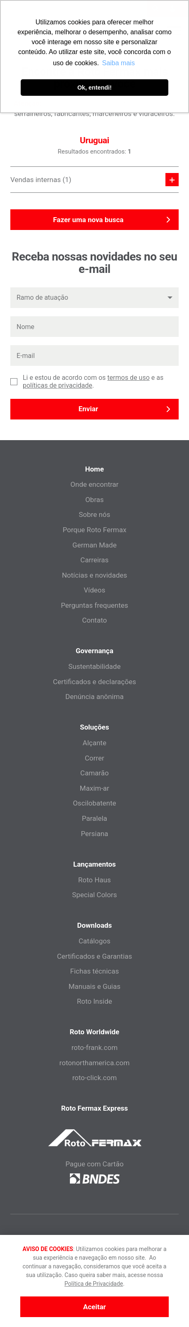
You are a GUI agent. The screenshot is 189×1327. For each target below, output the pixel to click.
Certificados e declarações (94, 682)
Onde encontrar (94, 484)
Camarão (94, 773)
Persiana (94, 833)
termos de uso (129, 378)
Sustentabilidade (94, 666)
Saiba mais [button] (118, 62)
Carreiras (94, 560)
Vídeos (94, 590)
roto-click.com (94, 1077)
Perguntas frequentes (94, 605)
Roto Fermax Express (94, 1108)
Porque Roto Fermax (94, 530)
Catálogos (94, 941)
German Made (94, 545)
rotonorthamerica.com (95, 1063)
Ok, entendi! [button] (94, 87)
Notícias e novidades (94, 575)
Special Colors (94, 895)
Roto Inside (94, 1001)
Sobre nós (94, 514)
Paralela (94, 818)
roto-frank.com (95, 1047)
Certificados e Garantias (94, 956)
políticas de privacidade (57, 385)
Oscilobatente (94, 803)
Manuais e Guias (95, 986)
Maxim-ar (94, 788)
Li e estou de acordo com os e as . (93, 381)
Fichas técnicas (94, 971)
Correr (94, 758)
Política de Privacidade (94, 1283)
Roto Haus (94, 880)
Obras (94, 499)
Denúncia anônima (94, 696)
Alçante (94, 743)
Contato (94, 620)
